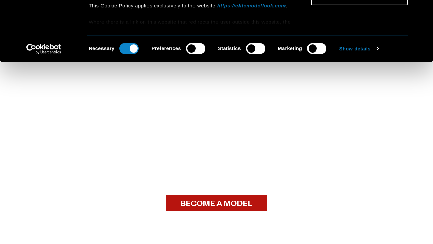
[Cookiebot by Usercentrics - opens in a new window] (43, 108)
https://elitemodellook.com (251, 65)
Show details (355, 108)
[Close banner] (422, 10)
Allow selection (359, 37)
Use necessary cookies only (359, 56)
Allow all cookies (359, 17)
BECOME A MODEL (216, 203)
